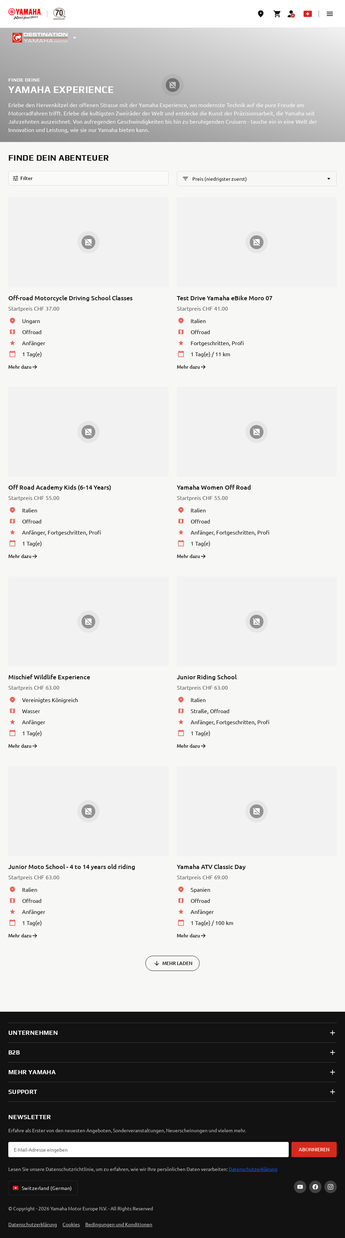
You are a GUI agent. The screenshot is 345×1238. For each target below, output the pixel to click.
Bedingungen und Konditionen (118, 1224)
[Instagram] (330, 1187)
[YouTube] (300, 1187)
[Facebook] (315, 1187)
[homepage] (24, 14)
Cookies (71, 1224)
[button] (330, 14)
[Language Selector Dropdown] (308, 14)
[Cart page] (277, 14)
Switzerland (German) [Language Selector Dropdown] (41, 1188)
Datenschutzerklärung (253, 1169)
